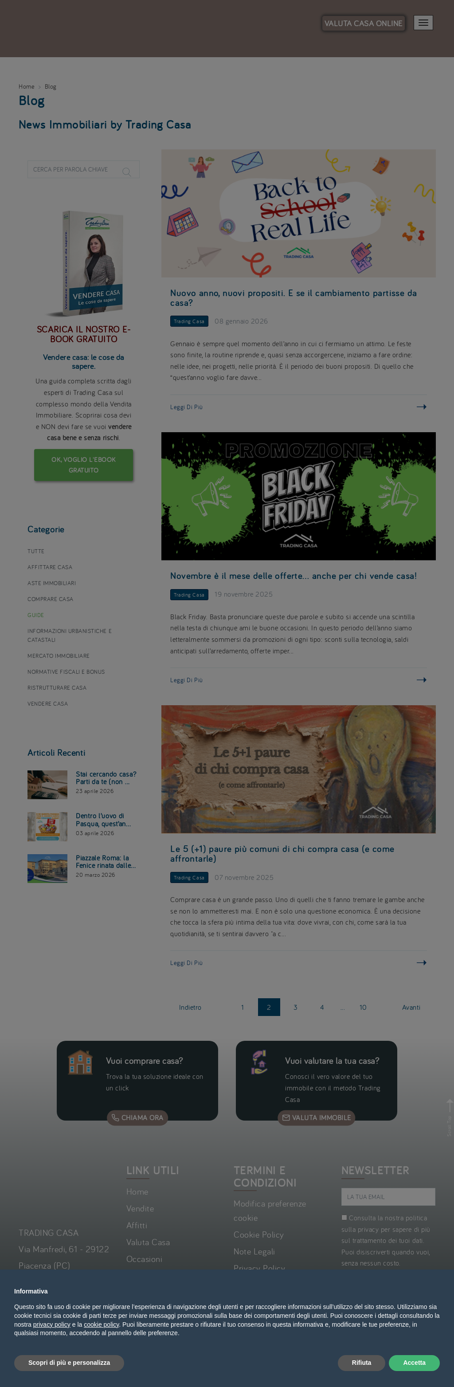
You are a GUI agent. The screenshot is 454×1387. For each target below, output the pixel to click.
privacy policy (51, 1324)
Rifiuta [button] (362, 1362)
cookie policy (101, 1324)
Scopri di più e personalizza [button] (69, 1362)
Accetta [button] (414, 1362)
